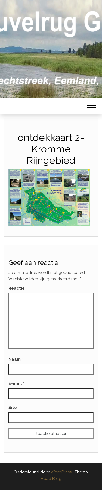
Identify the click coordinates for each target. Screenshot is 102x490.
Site (12, 407)
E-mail (16, 383)
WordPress (61, 472)
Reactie (17, 288)
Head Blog (51, 478)
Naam (15, 359)
